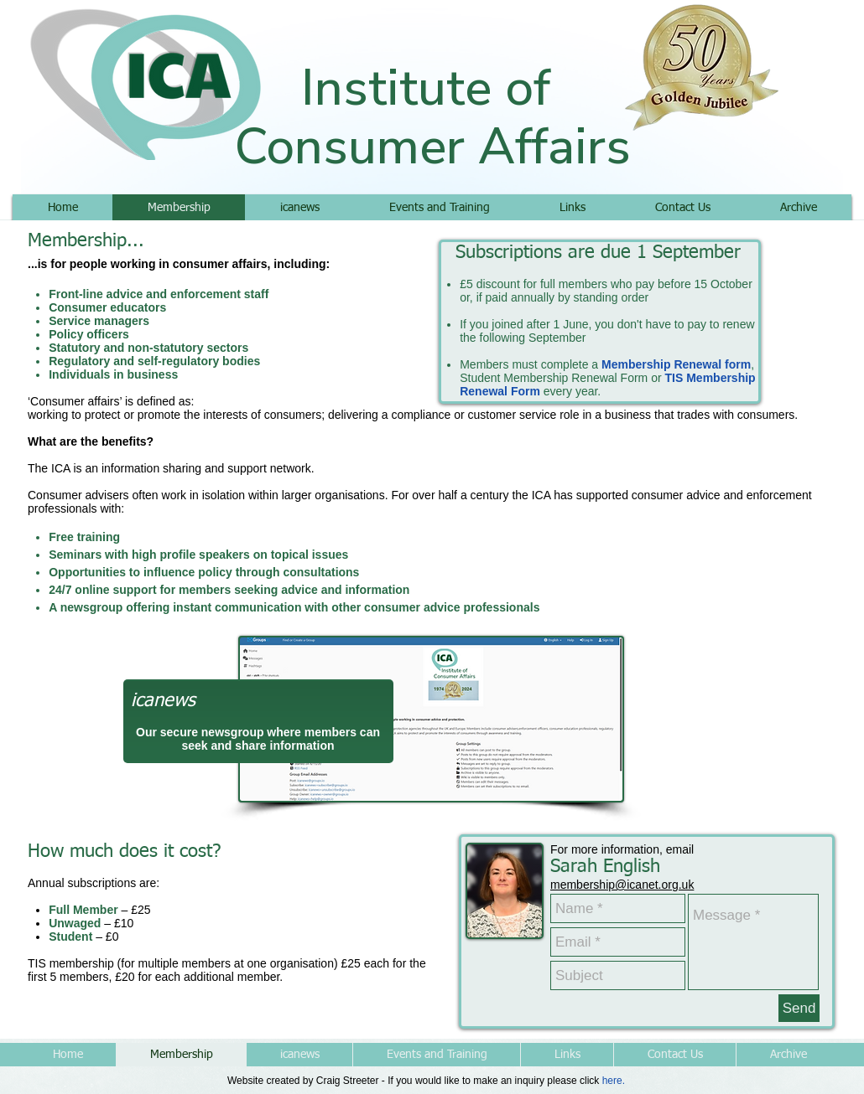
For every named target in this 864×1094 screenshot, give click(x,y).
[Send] (799, 1008)
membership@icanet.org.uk (622, 884)
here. (613, 1080)
